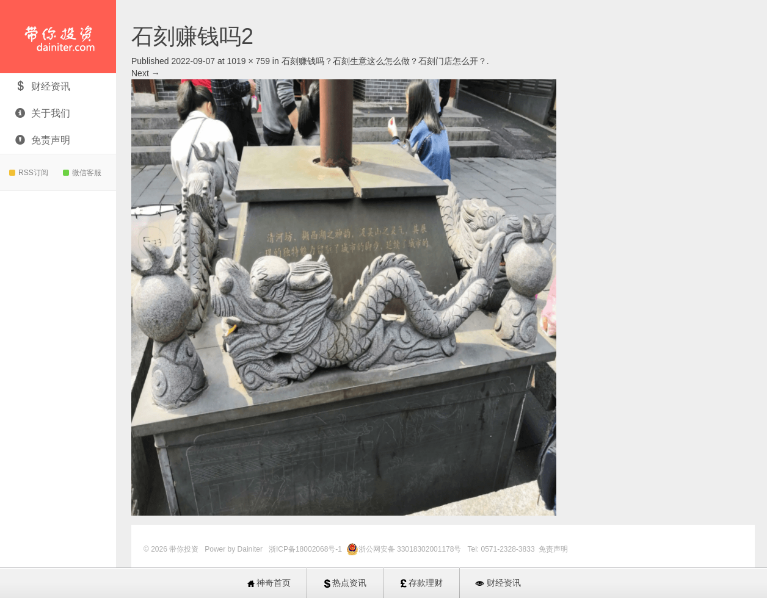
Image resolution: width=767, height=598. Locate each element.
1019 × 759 (248, 61)
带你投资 (58, 36)
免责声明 (42, 140)
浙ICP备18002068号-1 (306, 549)
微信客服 (82, 172)
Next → (145, 73)
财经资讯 (42, 86)
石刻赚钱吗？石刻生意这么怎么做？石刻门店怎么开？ (384, 61)
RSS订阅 (28, 172)
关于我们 (42, 113)
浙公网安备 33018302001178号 (410, 549)
